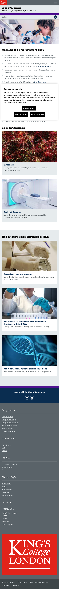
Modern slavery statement (39, 582)
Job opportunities (8, 495)
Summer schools (7, 428)
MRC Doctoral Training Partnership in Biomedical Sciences (25, 369)
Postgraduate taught (9, 420)
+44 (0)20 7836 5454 (9, 509)
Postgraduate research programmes (18, 274)
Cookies (16, 586)
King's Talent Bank (40, 82)
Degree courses (7, 417)
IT (2, 470)
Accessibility (6, 586)
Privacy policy (22, 582)
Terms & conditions (8, 582)
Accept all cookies (37, 114)
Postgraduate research (10, 423)
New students (6, 445)
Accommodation (7, 467)
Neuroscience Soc (44, 66)
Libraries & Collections (9, 464)
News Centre (6, 484)
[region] (29, 102)
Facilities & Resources (12, 212)
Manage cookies (28, 108)
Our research (9, 165)
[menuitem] (29, 416)
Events (4, 487)
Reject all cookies (21, 114)
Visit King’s (5, 492)
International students (9, 425)
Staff (3, 448)
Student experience (8, 431)
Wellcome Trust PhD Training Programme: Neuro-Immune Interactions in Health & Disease (25, 322)
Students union (7, 489)
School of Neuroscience (11, 8)
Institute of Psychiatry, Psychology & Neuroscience (19, 11)
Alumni (4, 451)
